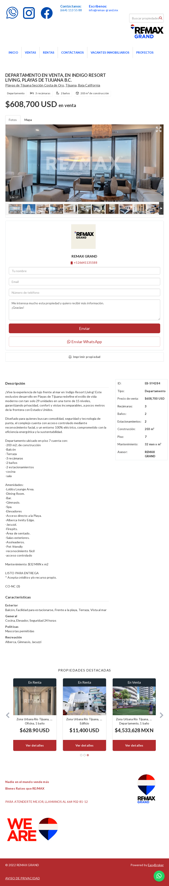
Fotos (13, 120)
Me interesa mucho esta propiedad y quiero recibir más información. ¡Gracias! (84, 309)
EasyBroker (156, 865)
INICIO (13, 52)
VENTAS (30, 52)
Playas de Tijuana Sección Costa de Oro (34, 85)
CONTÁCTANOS (72, 52)
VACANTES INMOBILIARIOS (110, 52)
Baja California (89, 85)
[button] (6, 714)
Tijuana (71, 85)
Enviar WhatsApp (84, 341)
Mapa (28, 120)
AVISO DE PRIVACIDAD (22, 878)
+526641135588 (85, 262)
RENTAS (48, 52)
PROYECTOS (145, 52)
